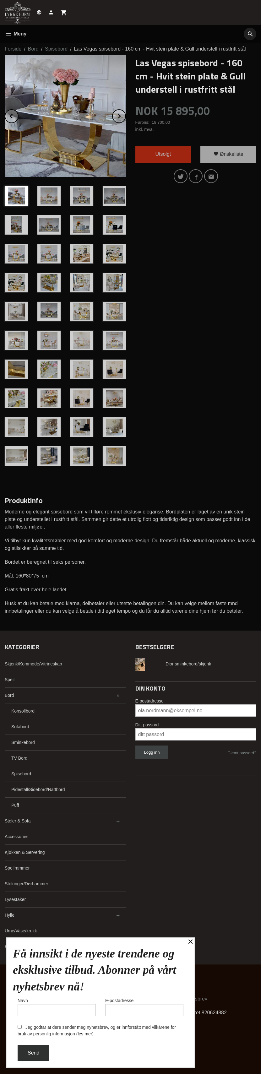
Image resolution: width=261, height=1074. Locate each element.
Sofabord (20, 726)
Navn (57, 1007)
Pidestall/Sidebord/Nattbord (38, 789)
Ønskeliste (228, 154)
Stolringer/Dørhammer (26, 883)
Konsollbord (23, 710)
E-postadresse (149, 700)
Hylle (9, 915)
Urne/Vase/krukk (21, 930)
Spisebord (21, 773)
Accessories (16, 836)
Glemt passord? (241, 753)
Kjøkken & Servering (25, 852)
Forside (13, 49)
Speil (9, 679)
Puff (15, 805)
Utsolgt (163, 154)
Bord (9, 695)
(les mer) (85, 1033)
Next (125, 115)
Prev (18, 115)
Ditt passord (147, 724)
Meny (15, 33)
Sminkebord (23, 742)
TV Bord (19, 758)
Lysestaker (15, 899)
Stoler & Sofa (18, 820)
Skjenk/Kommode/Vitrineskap (33, 663)
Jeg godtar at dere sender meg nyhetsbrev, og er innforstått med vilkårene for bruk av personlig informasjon (97, 1030)
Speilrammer (17, 868)
